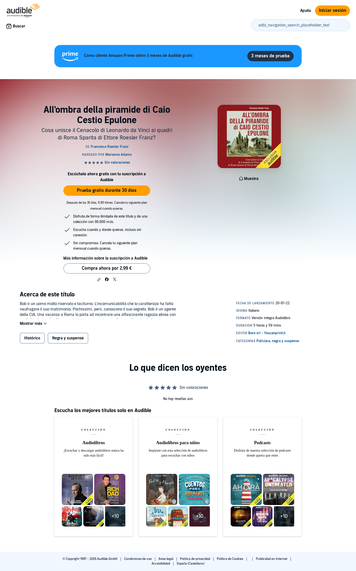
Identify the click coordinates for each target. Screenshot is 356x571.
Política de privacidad (195, 559)
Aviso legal (166, 559)
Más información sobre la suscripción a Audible (105, 258)
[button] (99, 280)
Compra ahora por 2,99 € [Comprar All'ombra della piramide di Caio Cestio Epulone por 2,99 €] (107, 268)
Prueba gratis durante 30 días (106, 190)
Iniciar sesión (332, 10)
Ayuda (305, 10)
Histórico (32, 341)
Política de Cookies (230, 559)
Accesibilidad (161, 564)
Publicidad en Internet (272, 559)
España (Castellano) (190, 564)
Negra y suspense (68, 341)
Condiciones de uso (138, 559)
